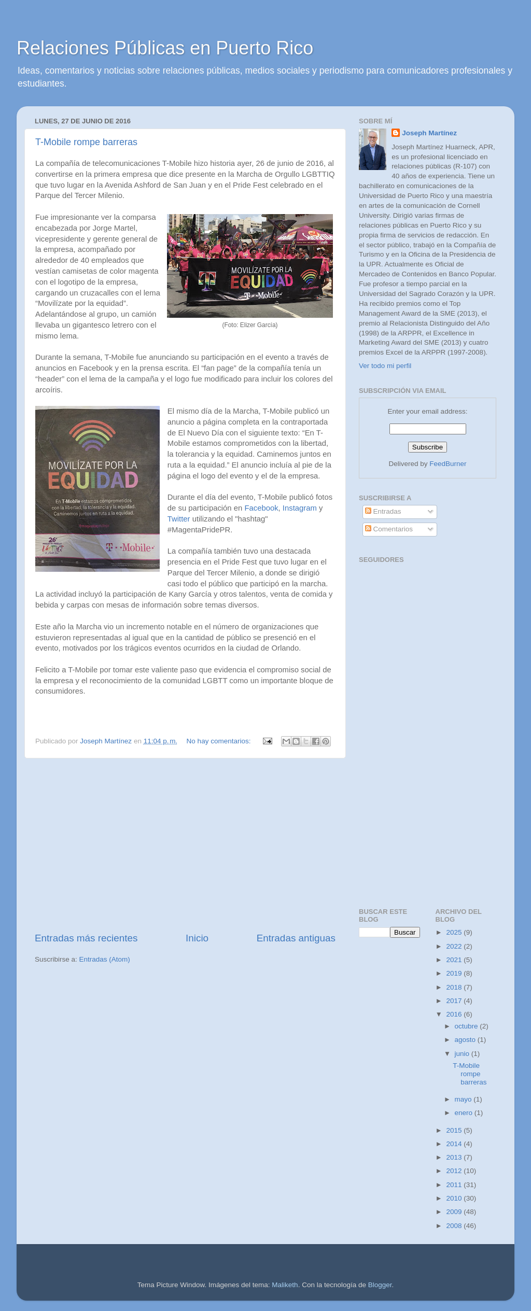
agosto (466, 1040)
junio (463, 1054)
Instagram (300, 508)
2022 (455, 946)
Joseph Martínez (429, 133)
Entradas (383, 511)
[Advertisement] (185, 845)
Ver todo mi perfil (385, 366)
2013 (455, 1157)
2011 (455, 1185)
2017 (455, 1001)
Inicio (197, 938)
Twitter (178, 519)
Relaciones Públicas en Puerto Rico (165, 48)
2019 (455, 973)
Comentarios (389, 529)
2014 (455, 1144)
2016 (455, 1014)
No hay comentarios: (220, 741)
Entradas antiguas (296, 938)
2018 (455, 987)
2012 (455, 1171)
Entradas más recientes (86, 938)
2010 (455, 1198)
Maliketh (285, 1285)
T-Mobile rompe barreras (86, 142)
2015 (455, 1130)
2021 (455, 960)
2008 (455, 1226)
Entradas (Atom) (104, 959)
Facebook (261, 508)
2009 (455, 1212)
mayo (464, 1099)
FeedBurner (447, 464)
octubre (467, 1026)
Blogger (380, 1285)
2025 (455, 932)
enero (464, 1113)
